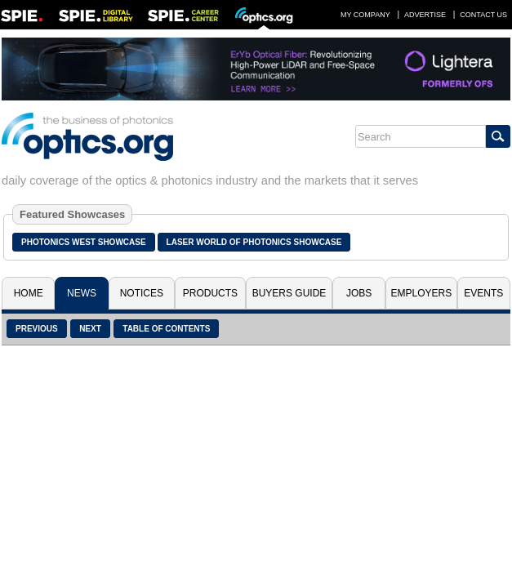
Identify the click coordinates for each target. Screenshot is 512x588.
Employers (421, 293)
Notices (141, 293)
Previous (37, 328)
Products (210, 293)
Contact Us (483, 15)
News (81, 293)
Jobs (359, 293)
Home (28, 293)
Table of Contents (166, 328)
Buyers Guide (289, 293)
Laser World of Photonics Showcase (254, 242)
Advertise (425, 15)
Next (90, 328)
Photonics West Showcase (83, 242)
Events (483, 293)
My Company (365, 15)
